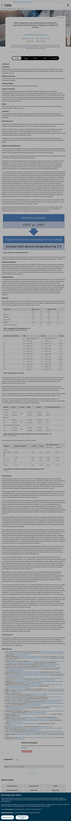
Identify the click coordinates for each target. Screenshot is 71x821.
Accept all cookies (7, 817)
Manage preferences (7, 812)
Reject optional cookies (22, 817)
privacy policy (9, 809)
